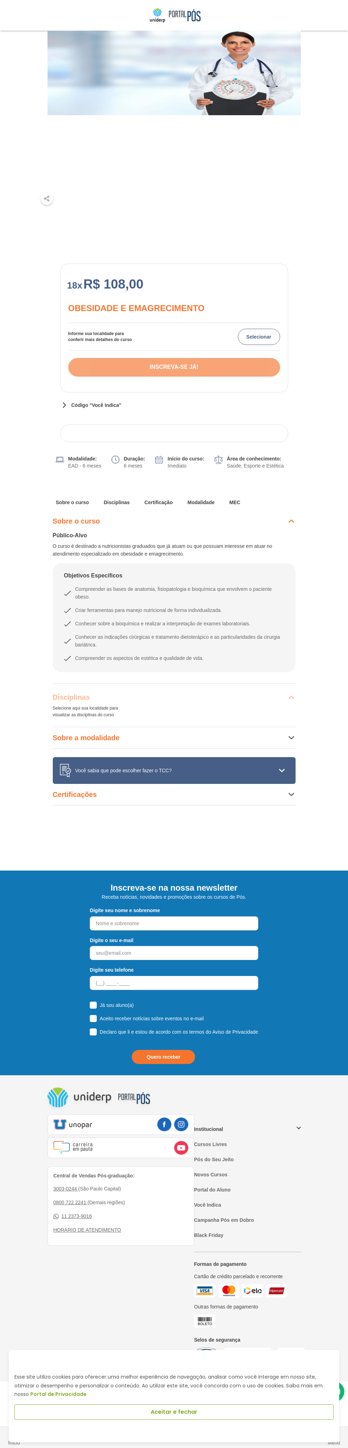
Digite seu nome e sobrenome (125, 910)
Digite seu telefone (111, 970)
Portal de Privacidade (58, 1394)
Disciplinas (117, 502)
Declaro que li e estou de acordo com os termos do (179, 1032)
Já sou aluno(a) (117, 1005)
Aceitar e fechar (174, 1412)
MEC (234, 502)
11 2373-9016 (72, 1216)
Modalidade (201, 502)
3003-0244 (65, 1189)
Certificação (159, 502)
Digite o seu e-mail (111, 940)
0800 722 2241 (70, 1202)
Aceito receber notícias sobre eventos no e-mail (152, 1018)
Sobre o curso (72, 502)
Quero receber (164, 1057)
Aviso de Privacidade (235, 1032)
